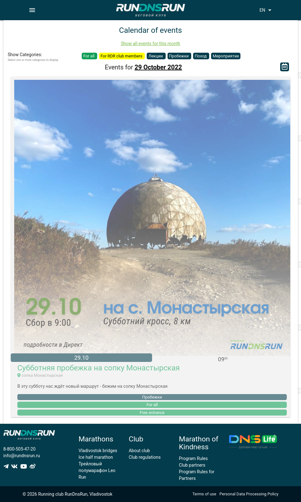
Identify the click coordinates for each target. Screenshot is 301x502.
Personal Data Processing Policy (248, 494)
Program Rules (193, 458)
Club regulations (145, 457)
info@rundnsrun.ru (21, 455)
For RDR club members (122, 56)
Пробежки (179, 56)
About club (139, 450)
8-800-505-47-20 (19, 449)
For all (89, 56)
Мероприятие (226, 56)
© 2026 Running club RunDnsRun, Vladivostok (68, 494)
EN (266, 10)
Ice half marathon (96, 457)
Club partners (192, 465)
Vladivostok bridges (98, 450)
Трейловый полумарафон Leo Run (97, 470)
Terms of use (204, 494)
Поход (201, 56)
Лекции (156, 56)
